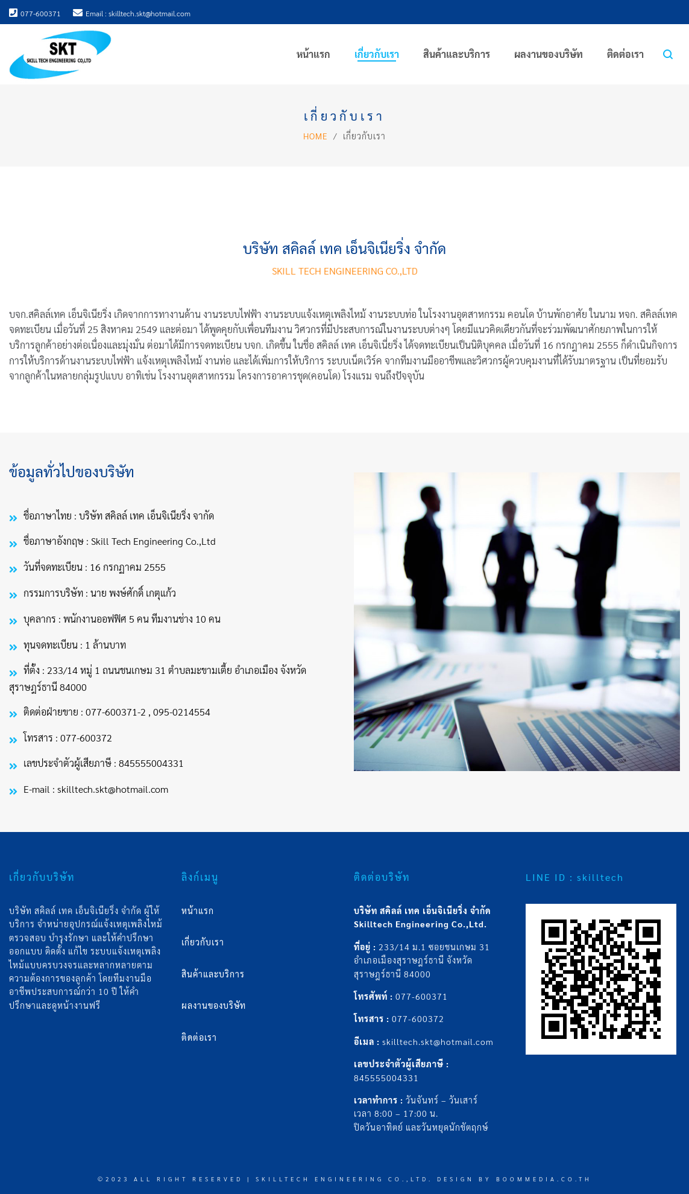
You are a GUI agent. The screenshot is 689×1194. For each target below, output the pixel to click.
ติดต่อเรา (199, 1037)
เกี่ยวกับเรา (202, 941)
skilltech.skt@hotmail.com (438, 1041)
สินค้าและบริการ (213, 973)
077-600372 (418, 1018)
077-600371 (421, 996)
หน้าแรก (197, 910)
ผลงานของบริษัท (213, 1005)
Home (315, 135)
